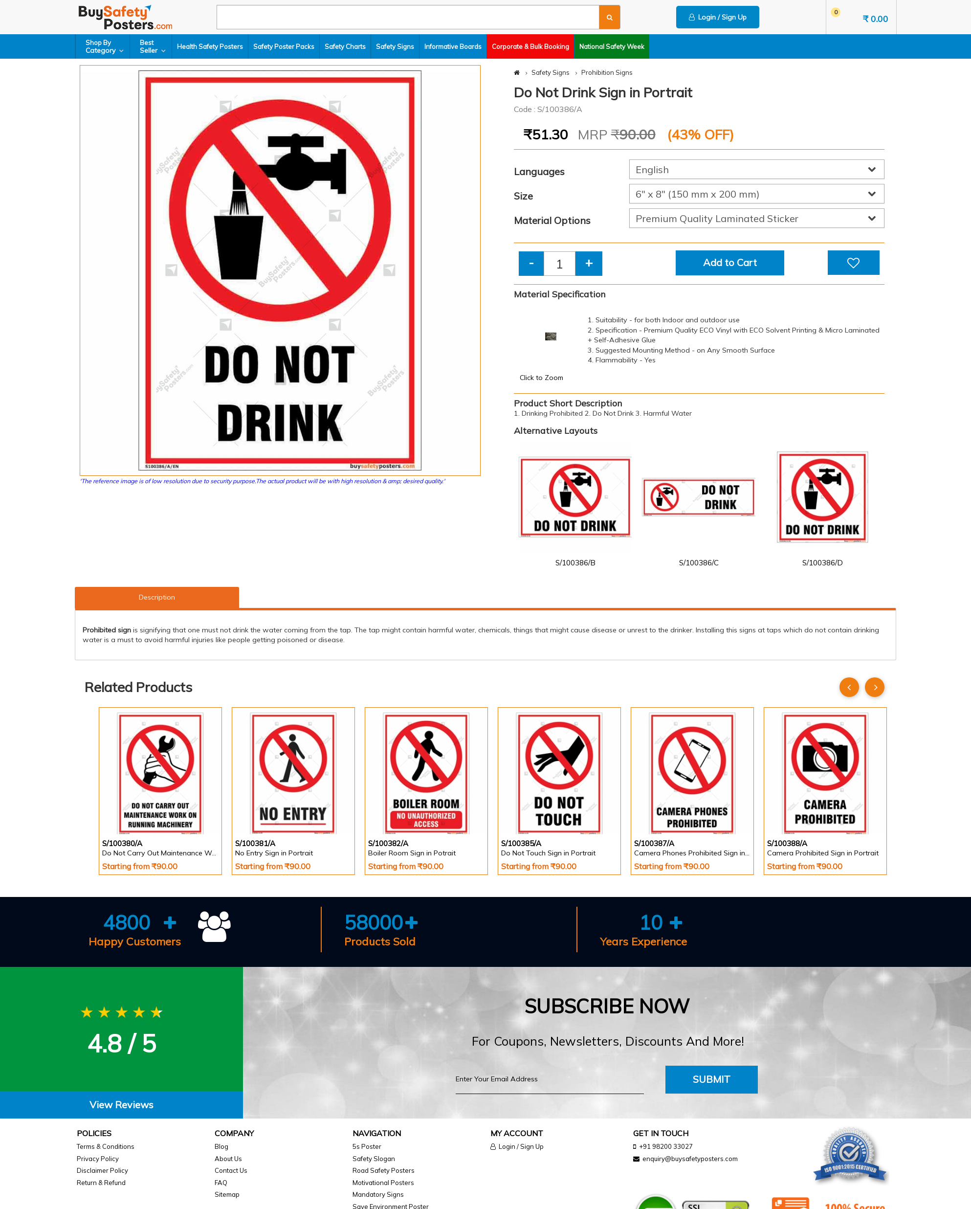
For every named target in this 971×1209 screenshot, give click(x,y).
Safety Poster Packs (283, 46)
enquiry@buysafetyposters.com (690, 1159)
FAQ (221, 1183)
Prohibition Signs (607, 72)
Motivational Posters (383, 1183)
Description (157, 597)
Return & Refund (101, 1183)
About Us (228, 1159)
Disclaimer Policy (102, 1170)
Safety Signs (395, 46)
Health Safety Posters (210, 46)
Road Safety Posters (384, 1170)
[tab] (121, 1105)
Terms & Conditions (105, 1146)
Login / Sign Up (718, 17)
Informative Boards (453, 46)
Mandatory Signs (378, 1194)
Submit (711, 1079)
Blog (221, 1146)
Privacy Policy (98, 1159)
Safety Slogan (374, 1159)
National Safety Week (611, 46)
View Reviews (121, 1104)
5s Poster (367, 1146)
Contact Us (231, 1170)
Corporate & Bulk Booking (530, 46)
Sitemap (227, 1194)
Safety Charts (345, 46)
